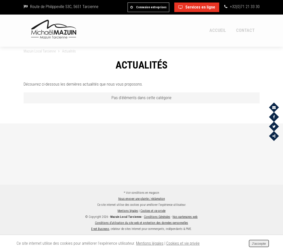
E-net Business (100, 229)
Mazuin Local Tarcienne (40, 51)
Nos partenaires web (185, 217)
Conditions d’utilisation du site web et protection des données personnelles (141, 223)
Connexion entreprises (148, 7)
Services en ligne (196, 7)
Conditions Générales (157, 217)
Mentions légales (128, 211)
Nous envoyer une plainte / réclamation (141, 199)
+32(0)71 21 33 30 (242, 6)
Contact (245, 30)
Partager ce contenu (272, 139)
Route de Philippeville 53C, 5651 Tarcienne (61, 6)
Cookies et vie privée (152, 211)
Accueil (217, 30)
